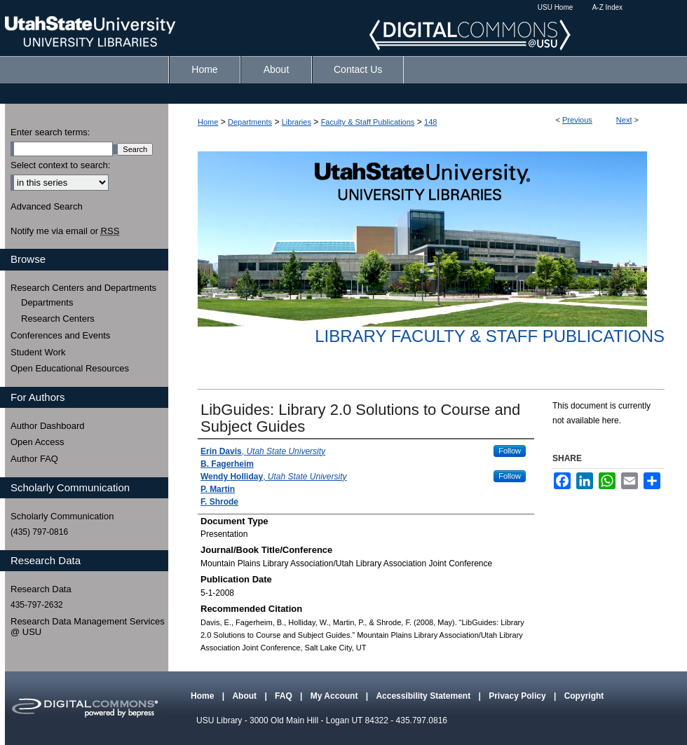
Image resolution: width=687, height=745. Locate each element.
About (245, 696)
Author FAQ (34, 458)
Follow (509, 450)
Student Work (38, 352)
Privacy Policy (518, 696)
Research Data (41, 589)
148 (430, 122)
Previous (577, 120)
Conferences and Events (60, 335)
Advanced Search (47, 206)
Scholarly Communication (62, 516)
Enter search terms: (50, 132)
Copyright (584, 696)
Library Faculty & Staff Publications (490, 336)
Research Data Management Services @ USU (88, 627)
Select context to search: (60, 165)
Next (624, 120)
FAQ (284, 696)
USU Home (555, 7)
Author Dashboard (48, 426)
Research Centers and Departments (83, 287)
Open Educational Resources (70, 368)
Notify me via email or (65, 231)
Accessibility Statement (424, 696)
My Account (335, 696)
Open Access (37, 442)
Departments (250, 122)
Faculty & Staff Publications (368, 122)
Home (208, 122)
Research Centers (58, 318)
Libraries (296, 122)
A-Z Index (607, 7)
